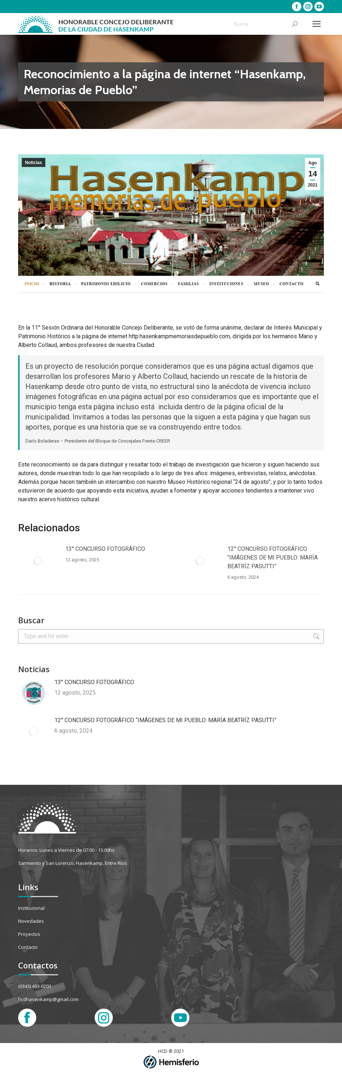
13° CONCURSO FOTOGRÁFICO (105, 548)
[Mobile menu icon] (316, 24)
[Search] (266, 23)
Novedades (31, 921)
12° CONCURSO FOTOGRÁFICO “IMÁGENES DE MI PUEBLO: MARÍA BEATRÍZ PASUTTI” (272, 557)
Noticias (33, 162)
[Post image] (38, 561)
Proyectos (29, 934)
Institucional (31, 908)
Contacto (28, 947)
